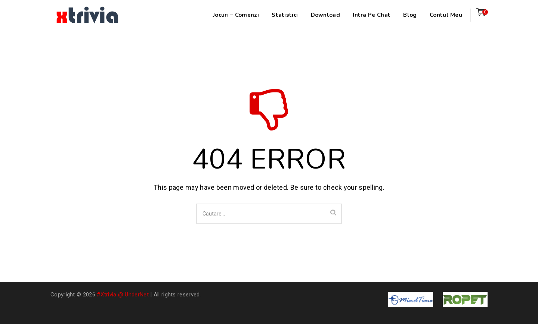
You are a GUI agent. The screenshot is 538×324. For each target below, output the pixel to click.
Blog (410, 15)
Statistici (285, 15)
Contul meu (446, 15)
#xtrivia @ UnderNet (123, 294)
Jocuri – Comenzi (236, 15)
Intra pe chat (371, 15)
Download (325, 15)
